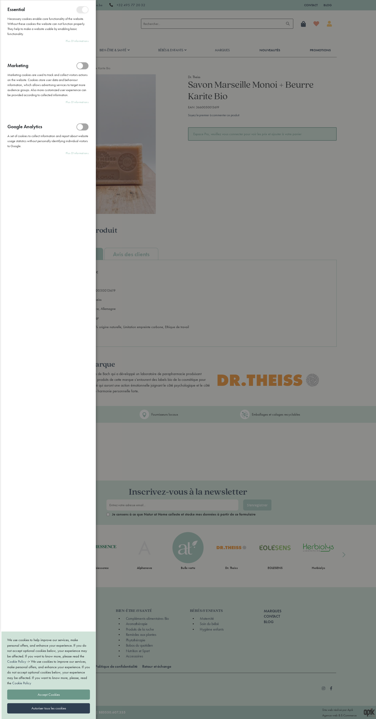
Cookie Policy (16, 447)
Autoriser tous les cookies (48, 494)
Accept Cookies (49, 480)
